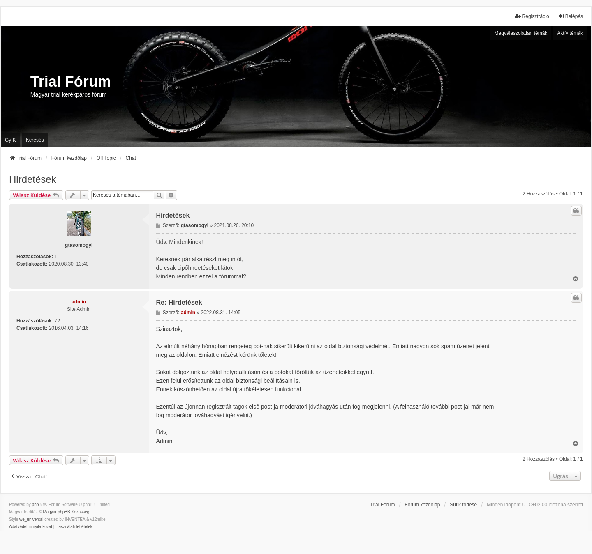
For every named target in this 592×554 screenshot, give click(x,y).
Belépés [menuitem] (570, 16)
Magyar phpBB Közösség (66, 512)
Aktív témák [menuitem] (570, 33)
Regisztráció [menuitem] (532, 16)
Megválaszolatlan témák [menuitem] (521, 33)
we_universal (31, 519)
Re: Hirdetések (179, 302)
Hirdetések (32, 179)
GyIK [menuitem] (10, 140)
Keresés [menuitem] (35, 140)
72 (57, 321)
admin (79, 302)
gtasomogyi (78, 245)
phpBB (38, 504)
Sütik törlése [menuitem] (463, 505)
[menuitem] (30, 527)
